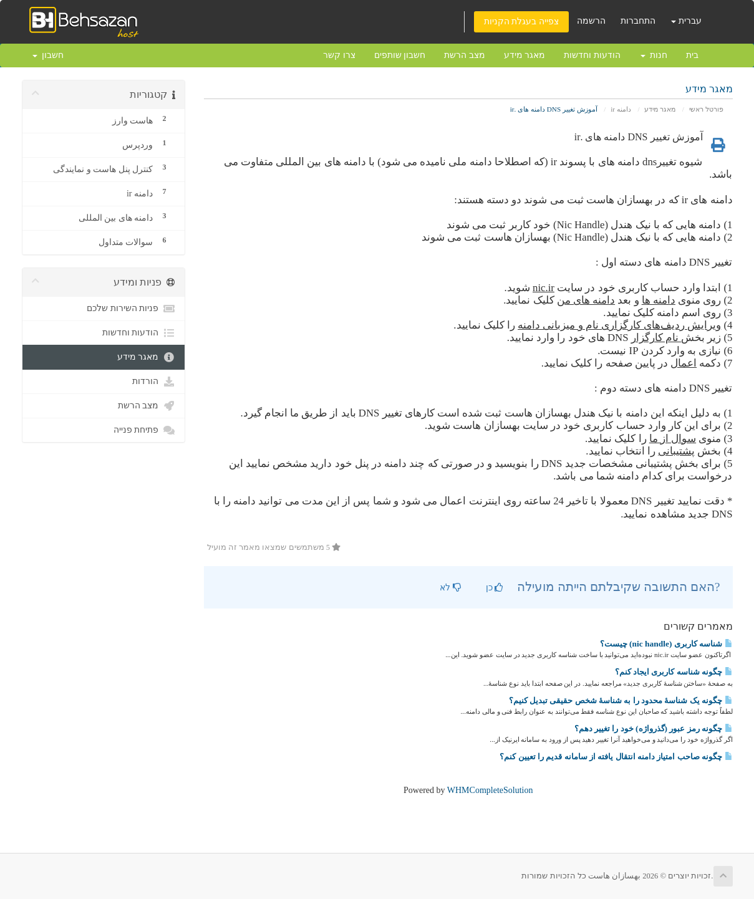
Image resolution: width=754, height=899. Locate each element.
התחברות (638, 21)
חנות (653, 55)
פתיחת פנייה (145, 430)
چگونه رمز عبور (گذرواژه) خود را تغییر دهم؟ (653, 728)
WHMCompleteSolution (490, 790)
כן (495, 587)
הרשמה (591, 21)
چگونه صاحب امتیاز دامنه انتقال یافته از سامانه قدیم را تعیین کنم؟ (616, 756)
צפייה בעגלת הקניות (521, 21)
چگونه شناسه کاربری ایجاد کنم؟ (674, 671)
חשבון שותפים (400, 55)
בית (692, 55)
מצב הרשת (464, 55)
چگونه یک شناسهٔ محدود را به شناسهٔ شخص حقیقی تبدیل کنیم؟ (621, 700)
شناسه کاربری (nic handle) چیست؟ (666, 643)
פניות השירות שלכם (131, 308)
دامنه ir (621, 109)
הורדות (153, 381)
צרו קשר (339, 55)
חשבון (48, 55)
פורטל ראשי (706, 109)
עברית (686, 21)
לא (451, 587)
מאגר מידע (525, 55)
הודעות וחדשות (592, 55)
